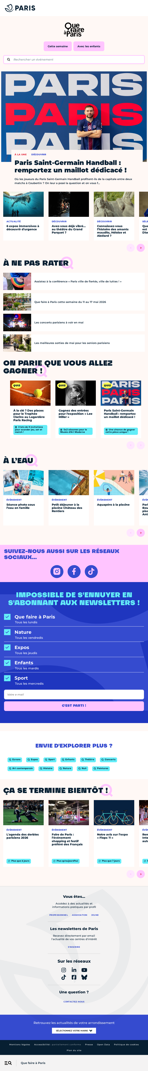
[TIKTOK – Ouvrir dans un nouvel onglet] (91, 571)
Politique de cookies (126, 1044)
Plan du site (74, 1050)
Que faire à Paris (33, 1063)
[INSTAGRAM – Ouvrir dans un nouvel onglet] (56, 571)
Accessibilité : (57, 1044)
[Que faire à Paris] (74, 617)
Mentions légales (19, 1044)
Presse (89, 1044)
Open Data (103, 1044)
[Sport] (74, 678)
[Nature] (74, 632)
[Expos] (74, 647)
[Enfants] (74, 663)
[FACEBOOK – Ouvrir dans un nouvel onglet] (74, 571)
